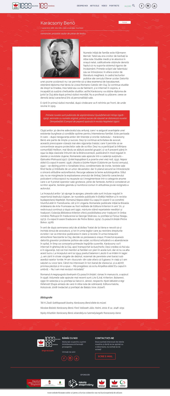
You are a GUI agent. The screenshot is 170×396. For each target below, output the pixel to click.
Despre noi (82, 6)
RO (130, 6)
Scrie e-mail (105, 356)
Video (104, 6)
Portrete (114, 6)
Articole (94, 6)
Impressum (48, 350)
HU (126, 6)
